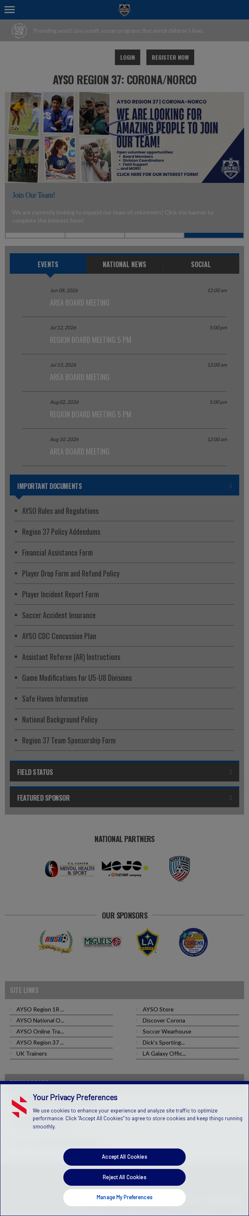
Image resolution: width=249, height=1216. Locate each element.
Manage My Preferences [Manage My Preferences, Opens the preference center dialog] (124, 1197)
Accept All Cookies (124, 1156)
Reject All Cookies (124, 1177)
